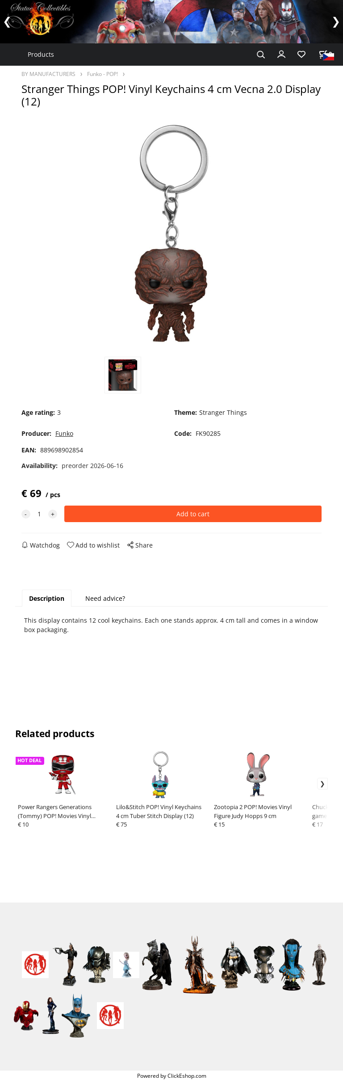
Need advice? (105, 598)
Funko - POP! (102, 73)
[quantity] (39, 514)
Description (46, 598)
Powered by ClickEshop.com (171, 1075)
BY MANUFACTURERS (48, 73)
